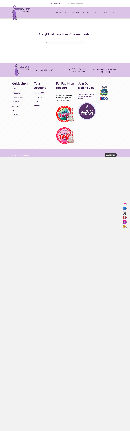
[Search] (65, 42)
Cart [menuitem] (36, 101)
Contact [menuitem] (15, 115)
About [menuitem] (14, 110)
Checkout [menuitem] (38, 97)
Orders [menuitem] (37, 106)
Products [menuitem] (16, 93)
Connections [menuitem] (17, 97)
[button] (67, 13)
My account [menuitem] (39, 93)
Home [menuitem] (14, 89)
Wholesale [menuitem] (16, 102)
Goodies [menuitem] (15, 106)
